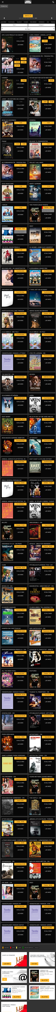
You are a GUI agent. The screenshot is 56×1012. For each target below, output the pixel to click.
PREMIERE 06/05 (20, 398)
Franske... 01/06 (48, 673)
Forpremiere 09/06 (20, 779)
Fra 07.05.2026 (20, 292)
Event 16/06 (20, 800)
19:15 (45, 41)
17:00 (20, 186)
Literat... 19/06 (20, 821)
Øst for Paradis (28, 2)
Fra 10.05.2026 (48, 271)
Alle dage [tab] (28, 28)
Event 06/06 (48, 737)
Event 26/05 (20, 652)
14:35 (48, 123)
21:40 (51, 101)
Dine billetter (33, 22)
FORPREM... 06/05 (20, 419)
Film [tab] (14, 25)
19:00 (24, 62)
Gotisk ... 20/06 (20, 843)
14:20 (24, 58)
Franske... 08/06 (48, 885)
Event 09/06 (48, 758)
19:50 (24, 80)
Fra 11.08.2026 (20, 906)
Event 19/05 (48, 588)
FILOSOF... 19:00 (19, 228)
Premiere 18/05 (20, 610)
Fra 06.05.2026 (20, 334)
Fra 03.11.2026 (20, 927)
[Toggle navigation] (2, 2)
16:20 (20, 165)
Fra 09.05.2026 (48, 250)
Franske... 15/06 (48, 779)
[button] (4, 18)
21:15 (48, 228)
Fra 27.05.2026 (20, 313)
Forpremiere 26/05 (48, 631)
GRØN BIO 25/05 (20, 631)
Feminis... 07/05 (48, 313)
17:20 (20, 207)
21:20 (20, 250)
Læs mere (20, 44)
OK (4, 979)
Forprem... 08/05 (48, 546)
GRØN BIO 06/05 (48, 377)
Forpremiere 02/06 (20, 715)
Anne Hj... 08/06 (20, 758)
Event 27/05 (48, 652)
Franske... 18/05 (20, 737)
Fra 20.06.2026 (48, 821)
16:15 (17, 62)
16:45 (48, 165)
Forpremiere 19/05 (20, 588)
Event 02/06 (48, 694)
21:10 (17, 65)
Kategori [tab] (41, 25)
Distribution (41, 22)
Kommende (11, 22)
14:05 (20, 123)
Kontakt (26, 22)
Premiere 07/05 (20, 440)
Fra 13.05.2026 (48, 567)
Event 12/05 (48, 525)
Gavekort (19, 22)
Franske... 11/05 (20, 525)
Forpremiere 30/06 (48, 864)
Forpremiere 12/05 (20, 546)
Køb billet (28, 16)
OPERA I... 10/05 (48, 483)
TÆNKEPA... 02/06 (20, 694)
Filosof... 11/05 (48, 504)
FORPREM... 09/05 (20, 567)
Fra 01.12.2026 (48, 927)
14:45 (17, 144)
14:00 (45, 101)
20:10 (51, 80)
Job (48, 22)
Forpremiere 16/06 (48, 800)
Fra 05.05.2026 (48, 292)
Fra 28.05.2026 (20, 673)
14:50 (51, 37)
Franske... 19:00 (47, 207)
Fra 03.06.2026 (48, 715)
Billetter (45, 980)
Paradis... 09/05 (20, 483)
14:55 (48, 144)
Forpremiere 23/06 (48, 843)
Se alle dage (20, 41)
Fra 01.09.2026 (48, 906)
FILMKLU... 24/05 (48, 610)
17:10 (48, 186)
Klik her (34, 963)
